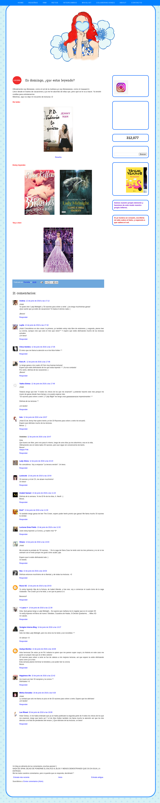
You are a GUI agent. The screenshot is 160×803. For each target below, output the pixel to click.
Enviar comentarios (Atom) (33, 781)
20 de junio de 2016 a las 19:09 (40, 712)
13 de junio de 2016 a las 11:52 (49, 527)
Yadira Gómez (24, 384)
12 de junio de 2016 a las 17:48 (38, 362)
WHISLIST (87, 3)
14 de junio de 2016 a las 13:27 (49, 627)
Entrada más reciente (21, 777)
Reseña (58, 157)
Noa (21, 571)
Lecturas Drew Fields (27, 527)
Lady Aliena (24, 461)
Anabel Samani (25, 493)
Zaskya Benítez (25, 649)
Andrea (22, 301)
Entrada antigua (97, 777)
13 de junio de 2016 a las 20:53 (39, 586)
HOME (21, 3)
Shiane (22, 542)
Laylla (21, 325)
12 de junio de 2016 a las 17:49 (43, 384)
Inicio (60, 777)
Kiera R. (22, 362)
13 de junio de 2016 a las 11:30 (36, 510)
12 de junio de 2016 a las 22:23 (41, 461)
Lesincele (23, 476)
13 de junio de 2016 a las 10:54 (39, 476)
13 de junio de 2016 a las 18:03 (35, 571)
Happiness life (25, 676)
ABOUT (123, 3)
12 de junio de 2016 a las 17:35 (43, 347)
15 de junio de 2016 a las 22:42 (43, 676)
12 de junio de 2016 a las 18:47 (39, 437)
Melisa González (25, 693)
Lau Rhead (23, 712)
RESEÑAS (33, 3)
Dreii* (21, 510)
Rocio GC (23, 586)
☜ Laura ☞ (23, 608)
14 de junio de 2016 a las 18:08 (44, 649)
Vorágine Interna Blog (28, 627)
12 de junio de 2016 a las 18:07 (35, 417)
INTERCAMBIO (70, 3)
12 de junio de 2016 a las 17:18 (36, 325)
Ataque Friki (23, 450)
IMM (45, 3)
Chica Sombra (25, 347)
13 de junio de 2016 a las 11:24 (44, 493)
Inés (21, 417)
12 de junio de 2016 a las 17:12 (37, 301)
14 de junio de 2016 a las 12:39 (40, 608)
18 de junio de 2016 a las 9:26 (44, 693)
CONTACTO (136, 3)
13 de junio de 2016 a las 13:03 (37, 542)
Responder (23, 317)
